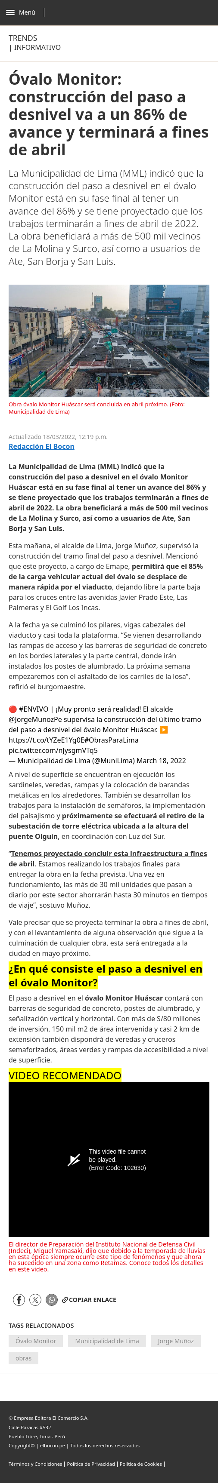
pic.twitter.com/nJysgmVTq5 (53, 750)
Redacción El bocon (42, 446)
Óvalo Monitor (36, 1341)
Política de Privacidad (91, 1464)
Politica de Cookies (141, 1464)
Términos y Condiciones (35, 1464)
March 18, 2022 (161, 760)
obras (23, 1358)
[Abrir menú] (27, 12)
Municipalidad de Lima (107, 1341)
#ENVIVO (33, 709)
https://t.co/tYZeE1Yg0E (46, 740)
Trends (23, 38)
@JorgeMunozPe (35, 719)
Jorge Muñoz (176, 1341)
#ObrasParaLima (111, 740)
